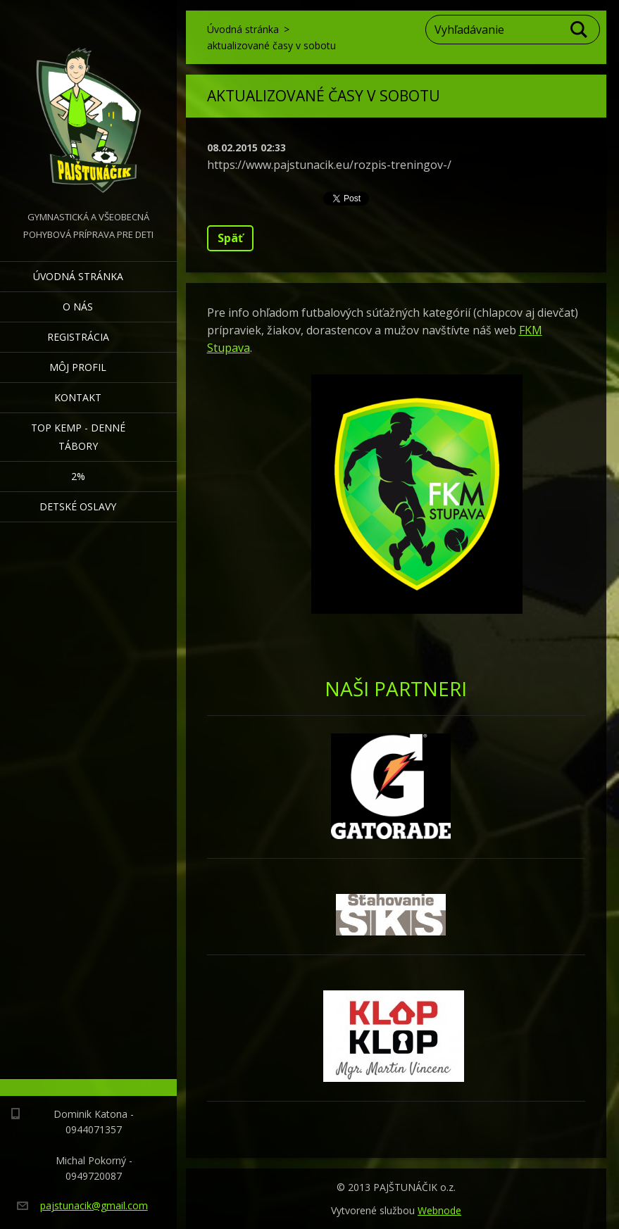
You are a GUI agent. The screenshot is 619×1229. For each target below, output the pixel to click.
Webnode (439, 1210)
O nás (78, 306)
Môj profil (77, 367)
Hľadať (579, 29)
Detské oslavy (77, 506)
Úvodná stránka (78, 276)
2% (78, 476)
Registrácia (78, 337)
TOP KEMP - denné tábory (78, 437)
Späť (230, 238)
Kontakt (77, 397)
